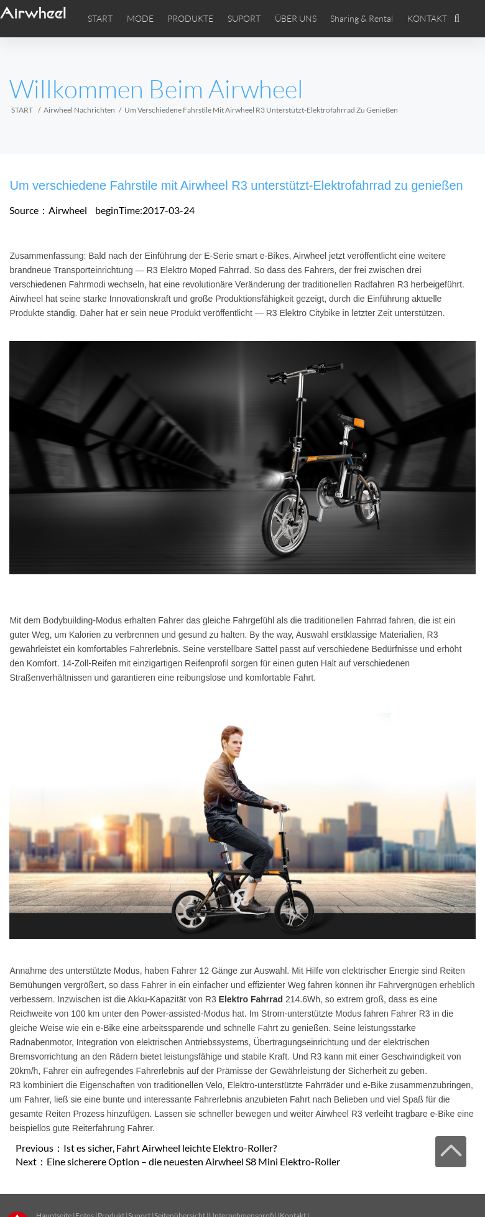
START (100, 19)
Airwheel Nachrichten (79, 109)
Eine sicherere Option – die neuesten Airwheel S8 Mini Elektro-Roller (193, 1161)
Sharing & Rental (361, 19)
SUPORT (244, 19)
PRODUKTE (190, 19)
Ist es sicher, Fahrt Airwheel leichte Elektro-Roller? (170, 1148)
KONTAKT (427, 19)
